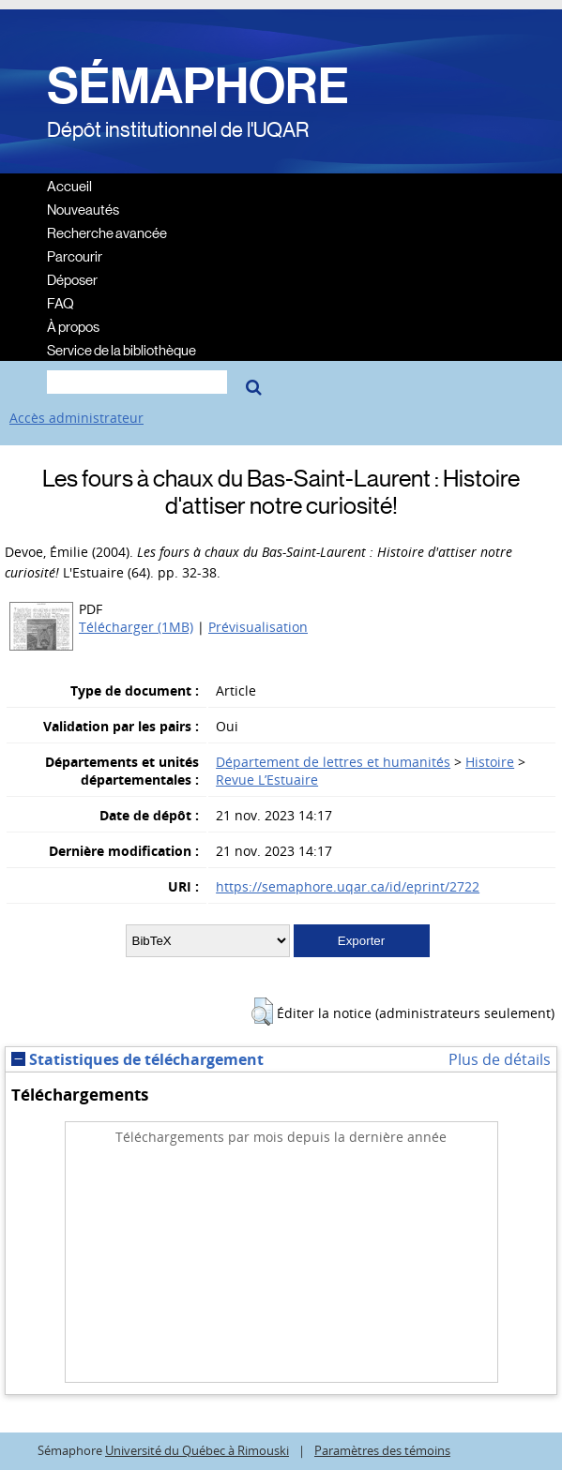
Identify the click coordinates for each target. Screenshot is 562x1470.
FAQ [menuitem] (60, 302)
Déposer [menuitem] (72, 279)
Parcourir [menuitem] (74, 255)
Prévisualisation (258, 627)
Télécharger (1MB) (136, 627)
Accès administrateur (76, 418)
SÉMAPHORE (198, 86)
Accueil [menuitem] (69, 185)
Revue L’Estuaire (267, 779)
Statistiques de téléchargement (137, 1059)
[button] (262, 1012)
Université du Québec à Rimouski (197, 1451)
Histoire (489, 762)
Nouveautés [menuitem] (83, 209)
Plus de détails (499, 1059)
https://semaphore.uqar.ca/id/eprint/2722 (347, 886)
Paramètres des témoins (382, 1451)
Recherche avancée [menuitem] (107, 232)
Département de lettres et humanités (333, 762)
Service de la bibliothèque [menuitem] (121, 349)
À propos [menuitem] (73, 326)
